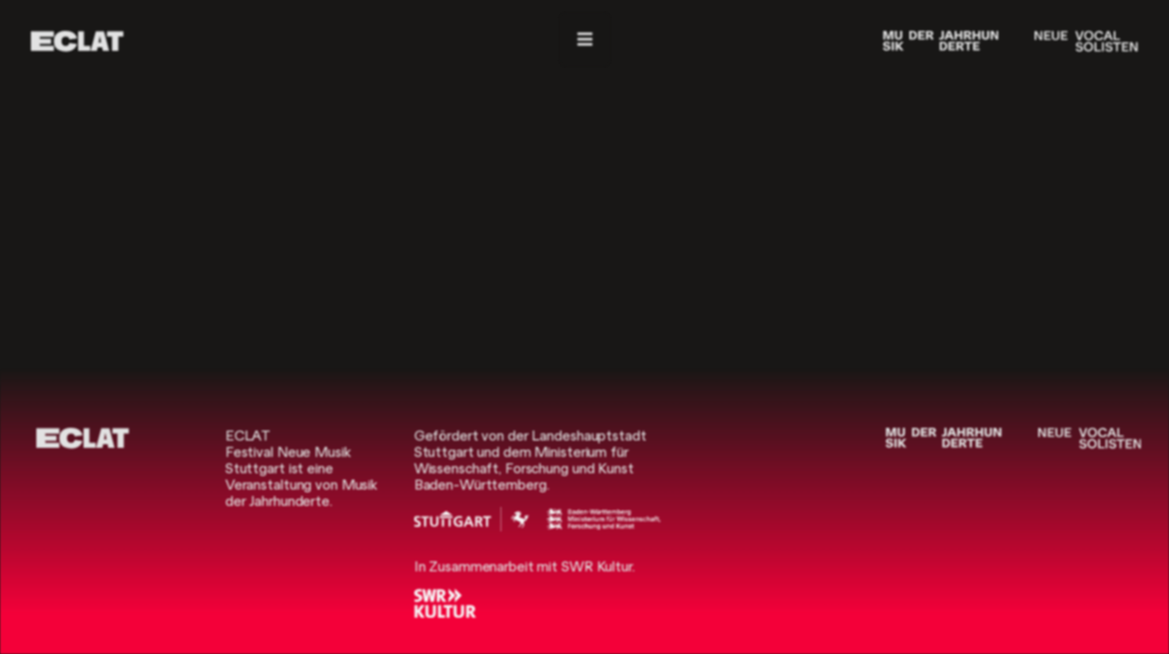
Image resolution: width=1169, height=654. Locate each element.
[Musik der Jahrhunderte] (941, 41)
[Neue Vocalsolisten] (1086, 41)
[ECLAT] (77, 41)
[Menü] (585, 39)
